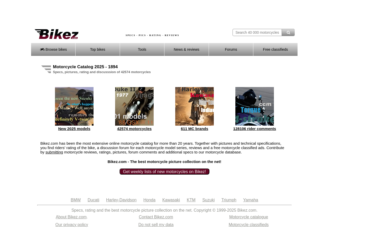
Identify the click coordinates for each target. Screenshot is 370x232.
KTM (191, 200)
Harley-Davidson (121, 200)
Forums (231, 49)
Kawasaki (171, 200)
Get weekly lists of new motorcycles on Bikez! (164, 171)
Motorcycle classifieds (249, 224)
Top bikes (97, 49)
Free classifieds (275, 49)
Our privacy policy (71, 224)
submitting (54, 152)
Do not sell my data (155, 224)
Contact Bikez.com (156, 217)
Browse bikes (53, 49)
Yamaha (250, 200)
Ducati (93, 200)
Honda (149, 200)
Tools (142, 49)
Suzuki (208, 200)
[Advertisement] (124, 14)
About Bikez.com (71, 217)
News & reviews (186, 49)
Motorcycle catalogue (248, 217)
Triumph (228, 200)
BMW (76, 200)
